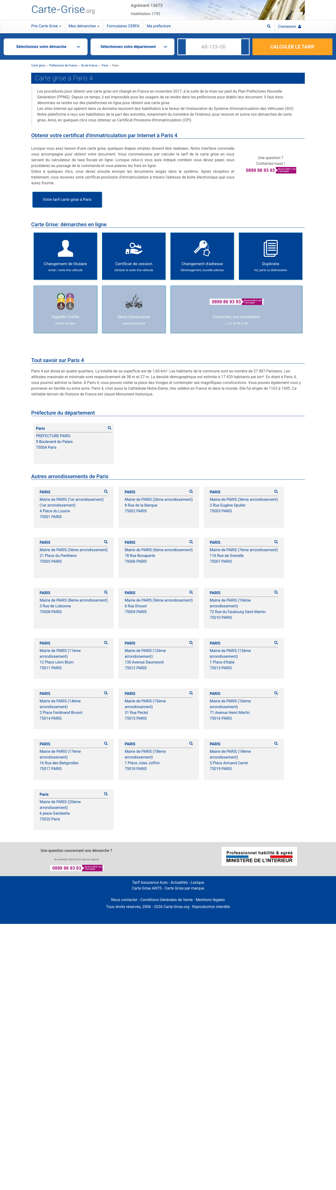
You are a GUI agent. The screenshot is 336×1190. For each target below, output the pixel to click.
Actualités (179, 882)
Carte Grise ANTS (147, 888)
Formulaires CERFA (123, 26)
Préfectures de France (63, 65)
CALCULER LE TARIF (292, 47)
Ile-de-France (89, 65)
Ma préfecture (159, 26)
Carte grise (38, 65)
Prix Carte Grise (46, 26)
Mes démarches (84, 26)
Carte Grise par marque (184, 888)
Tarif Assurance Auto (150, 882)
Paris (105, 65)
